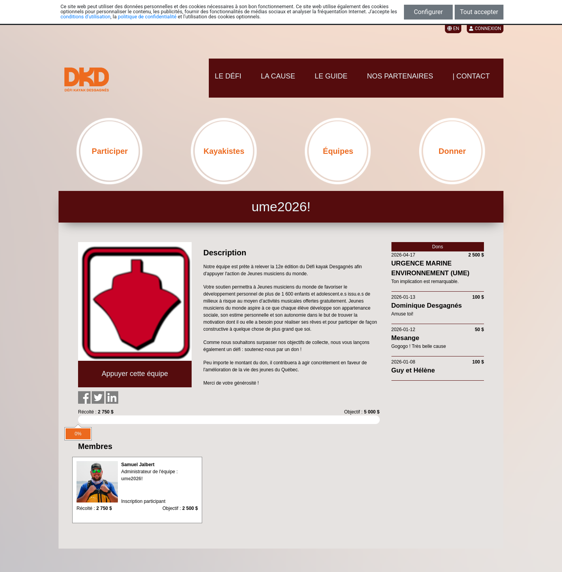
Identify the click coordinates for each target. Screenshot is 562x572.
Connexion (485, 28)
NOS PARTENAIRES (400, 76)
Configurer (428, 12)
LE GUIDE (331, 76)
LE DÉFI (228, 76)
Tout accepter (479, 12)
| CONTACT (471, 76)
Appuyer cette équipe (134, 374)
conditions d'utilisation (85, 17)
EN (453, 28)
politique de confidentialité (147, 17)
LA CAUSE (278, 76)
